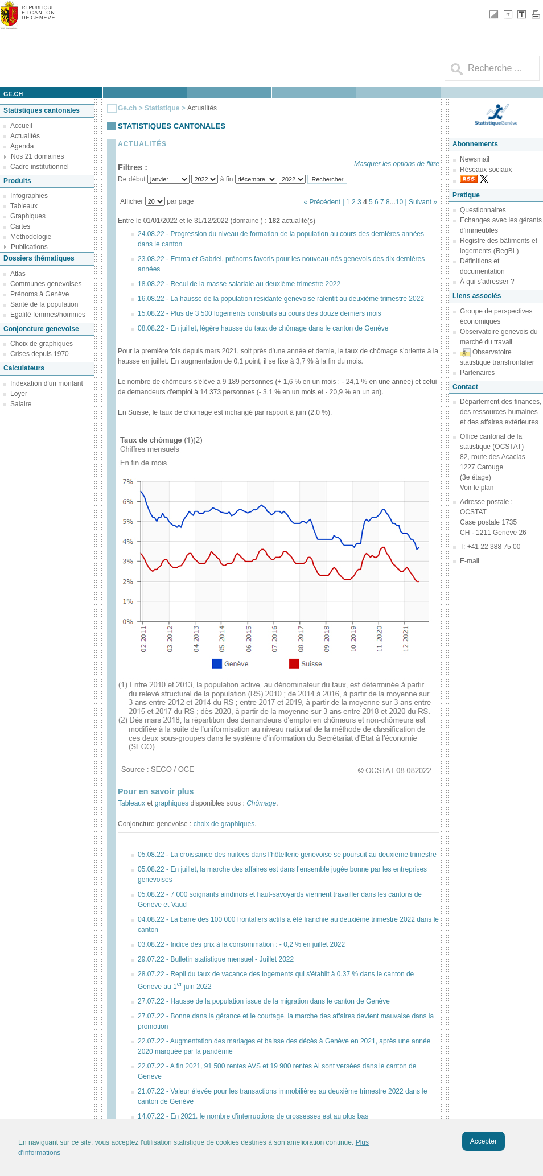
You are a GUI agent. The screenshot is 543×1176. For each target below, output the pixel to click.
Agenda (22, 146)
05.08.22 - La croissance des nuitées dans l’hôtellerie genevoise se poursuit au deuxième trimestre (287, 855)
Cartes (20, 226)
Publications (29, 247)
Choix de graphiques (41, 344)
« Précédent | (324, 202)
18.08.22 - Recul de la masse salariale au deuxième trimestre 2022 (239, 284)
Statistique (162, 108)
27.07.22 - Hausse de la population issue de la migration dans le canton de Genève (264, 1001)
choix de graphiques (224, 824)
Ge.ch (127, 108)
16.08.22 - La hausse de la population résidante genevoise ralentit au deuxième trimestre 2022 (281, 299)
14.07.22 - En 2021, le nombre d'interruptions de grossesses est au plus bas (253, 1116)
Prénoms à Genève (39, 294)
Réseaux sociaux (486, 170)
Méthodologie (30, 237)
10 (399, 202)
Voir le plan (476, 488)
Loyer (18, 394)
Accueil (21, 126)
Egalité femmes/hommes (47, 315)
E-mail (469, 561)
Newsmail (474, 159)
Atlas (18, 274)
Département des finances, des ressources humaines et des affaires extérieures (500, 412)
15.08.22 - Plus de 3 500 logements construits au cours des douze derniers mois (259, 313)
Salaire (20, 404)
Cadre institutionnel (39, 167)
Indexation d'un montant (46, 383)
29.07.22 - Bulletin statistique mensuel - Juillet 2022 (216, 959)
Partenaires (477, 373)
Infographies (29, 196)
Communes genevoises (45, 284)
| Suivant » (421, 202)
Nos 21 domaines (37, 156)
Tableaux (24, 206)
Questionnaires (483, 210)
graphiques (171, 803)
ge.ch (13, 93)
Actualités (25, 136)
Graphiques (28, 216)
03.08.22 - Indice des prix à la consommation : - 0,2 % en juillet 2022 (241, 944)
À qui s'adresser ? (487, 282)
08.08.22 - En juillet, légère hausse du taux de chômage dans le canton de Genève (263, 328)
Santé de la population (44, 304)
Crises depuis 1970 (39, 354)
